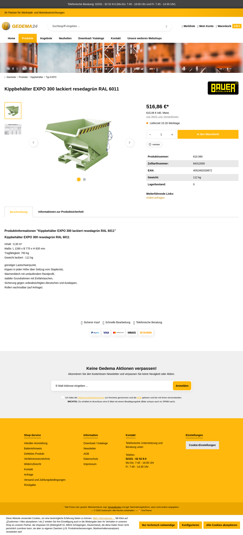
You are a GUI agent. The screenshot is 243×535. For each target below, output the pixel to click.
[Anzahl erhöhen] (172, 134)
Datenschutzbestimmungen (91, 397)
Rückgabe (30, 484)
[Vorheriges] (33, 142)
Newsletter (89, 448)
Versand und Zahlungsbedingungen (44, 479)
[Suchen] (166, 26)
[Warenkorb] (228, 26)
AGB (139, 397)
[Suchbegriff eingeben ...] (110, 26)
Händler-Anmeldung (35, 443)
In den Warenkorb (208, 134)
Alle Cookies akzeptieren (221, 525)
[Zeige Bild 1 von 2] (78, 179)
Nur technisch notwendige (158, 525)
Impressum (89, 464)
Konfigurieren (190, 525)
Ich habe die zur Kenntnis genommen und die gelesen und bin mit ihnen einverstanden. (123, 397)
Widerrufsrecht (32, 464)
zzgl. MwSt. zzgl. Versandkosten (162, 116)
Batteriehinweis (33, 448)
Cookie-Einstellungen (202, 445)
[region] (71, 142)
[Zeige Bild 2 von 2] (84, 179)
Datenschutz (90, 458)
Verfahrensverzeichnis (37, 458)
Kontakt (28, 469)
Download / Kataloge (95, 443)
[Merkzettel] (188, 26)
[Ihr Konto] (205, 26)
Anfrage (28, 474)
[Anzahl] (161, 134)
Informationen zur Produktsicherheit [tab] (60, 211)
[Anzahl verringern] (150, 134)
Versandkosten (115, 507)
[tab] (18, 212)
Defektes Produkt (34, 453)
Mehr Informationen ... (104, 518)
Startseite (10, 77)
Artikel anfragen (155, 197)
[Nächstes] (129, 142)
